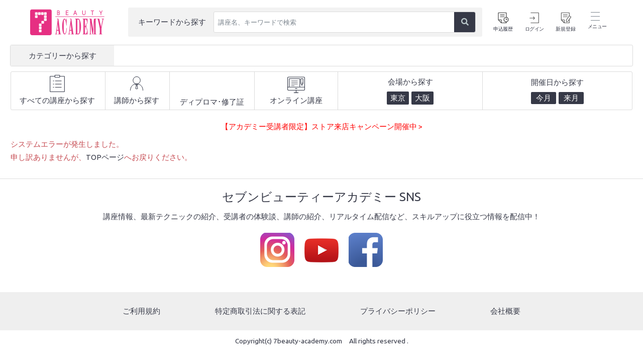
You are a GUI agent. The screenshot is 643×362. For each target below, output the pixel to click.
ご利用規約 (141, 311)
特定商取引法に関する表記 (260, 311)
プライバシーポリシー (398, 311)
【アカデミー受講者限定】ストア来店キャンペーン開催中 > (321, 126)
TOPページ (105, 157)
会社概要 (505, 311)
